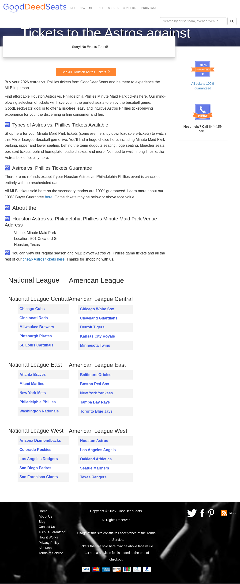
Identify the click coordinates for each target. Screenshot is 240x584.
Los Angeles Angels (98, 450)
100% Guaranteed (52, 532)
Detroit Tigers (92, 327)
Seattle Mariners (94, 468)
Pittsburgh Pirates (35, 336)
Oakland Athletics (96, 459)
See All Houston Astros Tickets (86, 72)
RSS (232, 513)
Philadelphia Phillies (37, 402)
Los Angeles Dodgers (38, 459)
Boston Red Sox (94, 384)
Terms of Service (51, 553)
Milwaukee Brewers (36, 327)
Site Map (45, 548)
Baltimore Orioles (95, 375)
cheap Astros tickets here (43, 259)
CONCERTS (130, 8)
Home (43, 511)
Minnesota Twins (95, 345)
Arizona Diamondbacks (40, 440)
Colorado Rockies (35, 450)
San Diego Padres (35, 468)
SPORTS (113, 8)
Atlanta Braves (32, 375)
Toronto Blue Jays (96, 411)
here (48, 197)
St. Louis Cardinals (36, 345)
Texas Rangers (93, 477)
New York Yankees (96, 393)
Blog (42, 521)
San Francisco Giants (38, 477)
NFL (73, 8)
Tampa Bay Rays (95, 402)
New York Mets (32, 393)
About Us (45, 516)
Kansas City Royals (97, 336)
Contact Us (47, 527)
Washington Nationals (39, 411)
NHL (101, 8)
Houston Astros (94, 441)
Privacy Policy (49, 543)
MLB (91, 8)
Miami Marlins (31, 384)
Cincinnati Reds (33, 318)
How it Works (48, 537)
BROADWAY (148, 8)
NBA (82, 8)
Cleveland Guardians (98, 318)
